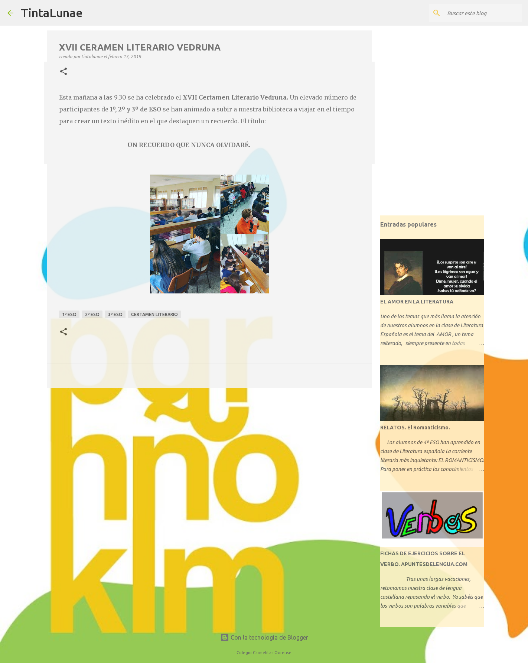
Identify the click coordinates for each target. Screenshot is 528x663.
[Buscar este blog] (483, 13)
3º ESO (115, 314)
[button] (63, 72)
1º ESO (69, 314)
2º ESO (92, 314)
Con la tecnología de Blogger (264, 637)
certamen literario (154, 314)
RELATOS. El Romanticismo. (415, 427)
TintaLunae (52, 12)
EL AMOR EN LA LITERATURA (416, 302)
